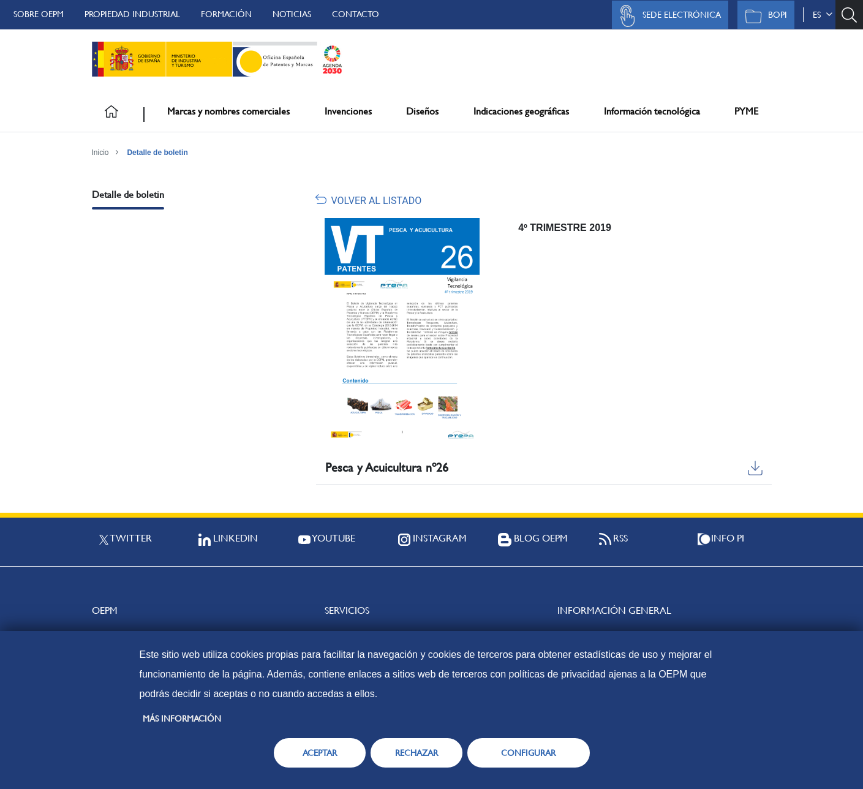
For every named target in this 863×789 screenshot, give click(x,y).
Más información (182, 718)
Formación (226, 14)
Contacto (355, 14)
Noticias (292, 14)
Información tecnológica (652, 111)
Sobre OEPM (38, 14)
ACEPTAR (320, 753)
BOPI (763, 16)
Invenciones (348, 111)
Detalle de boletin (157, 152)
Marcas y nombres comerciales (228, 111)
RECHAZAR (416, 753)
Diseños (422, 111)
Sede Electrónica (667, 16)
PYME (746, 111)
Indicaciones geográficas (521, 111)
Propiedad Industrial (132, 14)
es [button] (822, 14)
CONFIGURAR (528, 753)
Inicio (100, 152)
